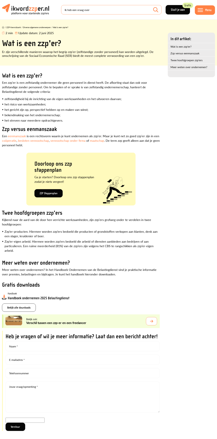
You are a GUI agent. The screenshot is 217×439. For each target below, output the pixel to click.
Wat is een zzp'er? (180, 46)
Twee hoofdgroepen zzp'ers (186, 60)
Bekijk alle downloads (19, 307)
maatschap (97, 140)
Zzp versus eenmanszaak (184, 53)
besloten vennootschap (33, 140)
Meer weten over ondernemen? (188, 67)
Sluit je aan (180, 8)
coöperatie (9, 140)
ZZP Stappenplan (48, 193)
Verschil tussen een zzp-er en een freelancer (56, 323)
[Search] (111, 9)
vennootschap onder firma (67, 140)
